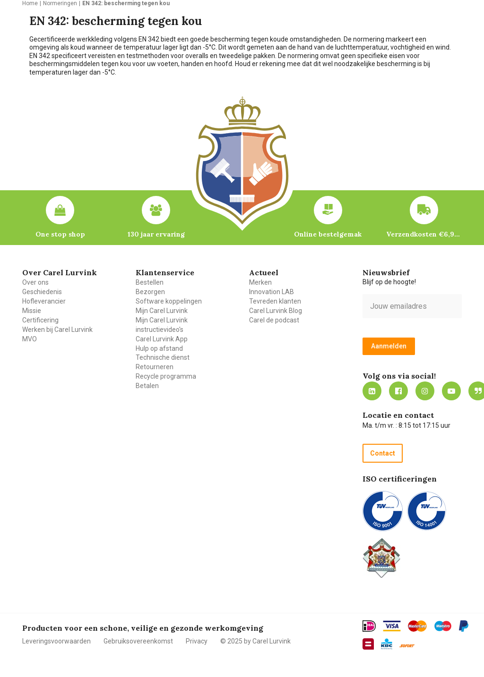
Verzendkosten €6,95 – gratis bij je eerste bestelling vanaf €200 (424, 234)
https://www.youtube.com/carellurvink (451, 390)
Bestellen (150, 282)
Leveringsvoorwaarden (56, 641)
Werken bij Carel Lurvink (57, 329)
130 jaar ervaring (156, 234)
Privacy (196, 641)
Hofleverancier (44, 301)
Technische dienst (163, 357)
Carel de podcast (274, 320)
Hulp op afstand (159, 348)
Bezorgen (150, 292)
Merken (260, 282)
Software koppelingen (169, 301)
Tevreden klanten (275, 301)
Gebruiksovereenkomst (138, 641)
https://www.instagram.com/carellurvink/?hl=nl (424, 390)
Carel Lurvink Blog (275, 310)
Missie (31, 310)
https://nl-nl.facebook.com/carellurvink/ (398, 390)
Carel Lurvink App (162, 339)
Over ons (35, 282)
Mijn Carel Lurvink (162, 310)
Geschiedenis (42, 292)
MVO (29, 339)
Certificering (40, 320)
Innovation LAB (271, 292)
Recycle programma (166, 376)
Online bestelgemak (328, 234)
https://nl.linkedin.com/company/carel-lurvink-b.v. (372, 390)
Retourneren (154, 367)
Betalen (147, 385)
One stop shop (60, 234)
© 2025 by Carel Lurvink (255, 641)
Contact (382, 453)
